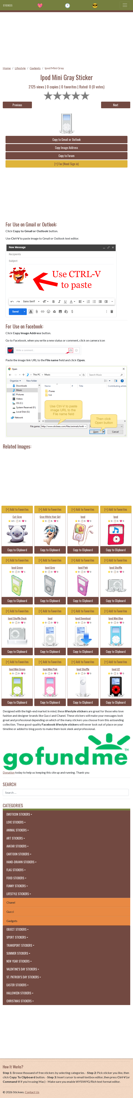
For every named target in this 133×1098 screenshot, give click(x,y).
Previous (17, 105)
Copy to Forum (66, 156)
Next (115, 105)
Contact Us (32, 1092)
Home (7, 68)
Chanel (10, 902)
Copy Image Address (66, 147)
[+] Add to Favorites (17, 509)
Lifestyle (20, 68)
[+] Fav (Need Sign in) (66, 164)
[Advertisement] (66, 38)
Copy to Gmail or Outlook (66, 139)
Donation (9, 772)
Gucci (10, 911)
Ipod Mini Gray (54, 68)
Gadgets (35, 68)
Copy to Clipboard (17, 550)
